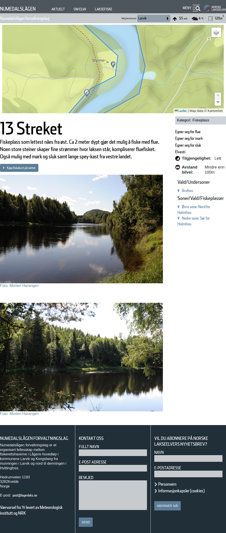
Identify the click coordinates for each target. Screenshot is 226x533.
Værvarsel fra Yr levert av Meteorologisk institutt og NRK (33, 511)
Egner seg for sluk (179, 145)
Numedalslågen (22, 9)
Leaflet (179, 111)
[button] (87, 93)
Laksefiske (118, 9)
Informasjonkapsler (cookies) (190, 486)
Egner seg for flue (178, 131)
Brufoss (175, 190)
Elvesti (167, 152)
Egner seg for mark (180, 138)
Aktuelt (67, 9)
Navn (159, 447)
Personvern (170, 479)
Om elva (91, 9)
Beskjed (87, 473)
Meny (186, 8)
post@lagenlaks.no (29, 496)
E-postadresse (170, 463)
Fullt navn (91, 442)
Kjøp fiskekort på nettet (26, 182)
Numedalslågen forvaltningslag (34, 18)
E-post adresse (96, 457)
